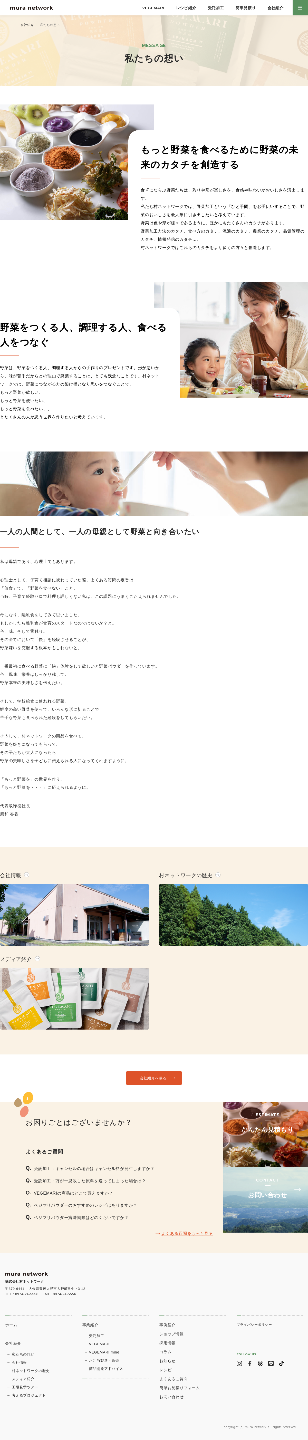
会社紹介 (275, 8)
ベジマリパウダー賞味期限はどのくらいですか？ (81, 1217)
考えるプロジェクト (29, 1395)
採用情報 (167, 1343)
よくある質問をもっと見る (187, 1233)
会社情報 (19, 1362)
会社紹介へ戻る (152, 1078)
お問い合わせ (171, 1397)
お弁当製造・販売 (104, 1360)
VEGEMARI (153, 8)
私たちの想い (23, 1354)
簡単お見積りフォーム (179, 1388)
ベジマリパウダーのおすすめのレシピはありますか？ (85, 1205)
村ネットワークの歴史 (31, 1371)
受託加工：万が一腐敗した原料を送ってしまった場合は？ (90, 1181)
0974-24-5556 (26, 1294)
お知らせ (167, 1361)
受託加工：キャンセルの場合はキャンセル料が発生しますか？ (94, 1168)
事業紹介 (90, 1325)
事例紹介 (167, 1325)
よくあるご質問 (173, 1379)
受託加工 (216, 8)
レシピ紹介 (186, 8)
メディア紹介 (23, 1379)
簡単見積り (246, 8)
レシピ (165, 1370)
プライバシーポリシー (254, 1325)
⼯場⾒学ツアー (25, 1387)
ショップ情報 (171, 1334)
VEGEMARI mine (104, 1352)
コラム (165, 1352)
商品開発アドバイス (106, 1369)
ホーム (11, 1325)
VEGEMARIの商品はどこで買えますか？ (73, 1193)
